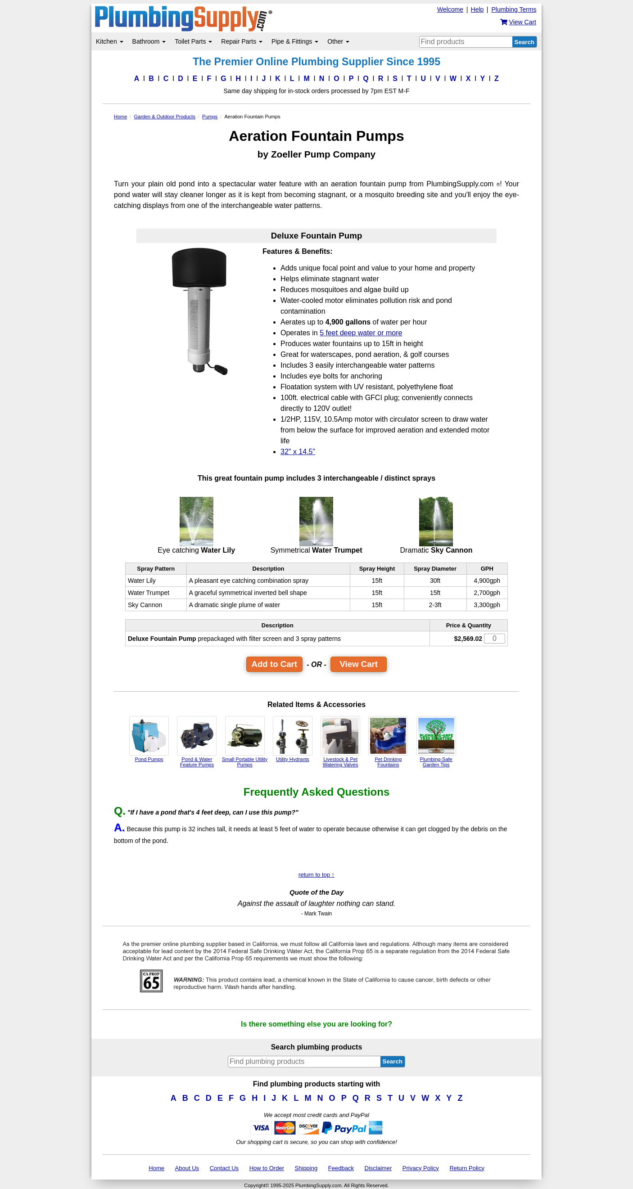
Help (477, 9)
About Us (187, 1168)
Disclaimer (378, 1168)
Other (338, 41)
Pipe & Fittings (294, 41)
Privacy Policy (420, 1168)
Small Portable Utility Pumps (244, 741)
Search (524, 42)
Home (156, 1168)
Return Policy (466, 1168)
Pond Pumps (149, 739)
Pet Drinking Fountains (388, 741)
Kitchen (109, 41)
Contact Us (224, 1168)
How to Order (266, 1168)
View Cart (358, 664)
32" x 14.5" (297, 451)
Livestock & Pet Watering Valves (340, 741)
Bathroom (149, 41)
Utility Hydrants (292, 739)
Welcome (450, 9)
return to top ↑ (316, 874)
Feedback (341, 1168)
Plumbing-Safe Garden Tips (436, 741)
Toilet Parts (193, 41)
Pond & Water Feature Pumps (197, 741)
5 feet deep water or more (361, 333)
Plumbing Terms (513, 9)
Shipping (306, 1168)
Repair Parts (241, 41)
